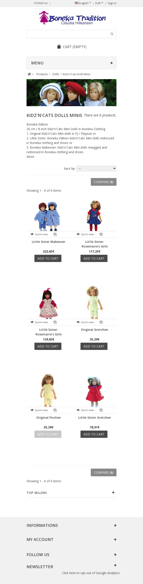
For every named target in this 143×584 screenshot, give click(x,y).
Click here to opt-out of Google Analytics (91, 573)
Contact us (41, 3)
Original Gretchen (94, 329)
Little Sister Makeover (48, 242)
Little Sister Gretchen (94, 417)
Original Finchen (48, 417)
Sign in (112, 3)
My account (40, 539)
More (30, 157)
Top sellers (37, 492)
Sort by (69, 168)
